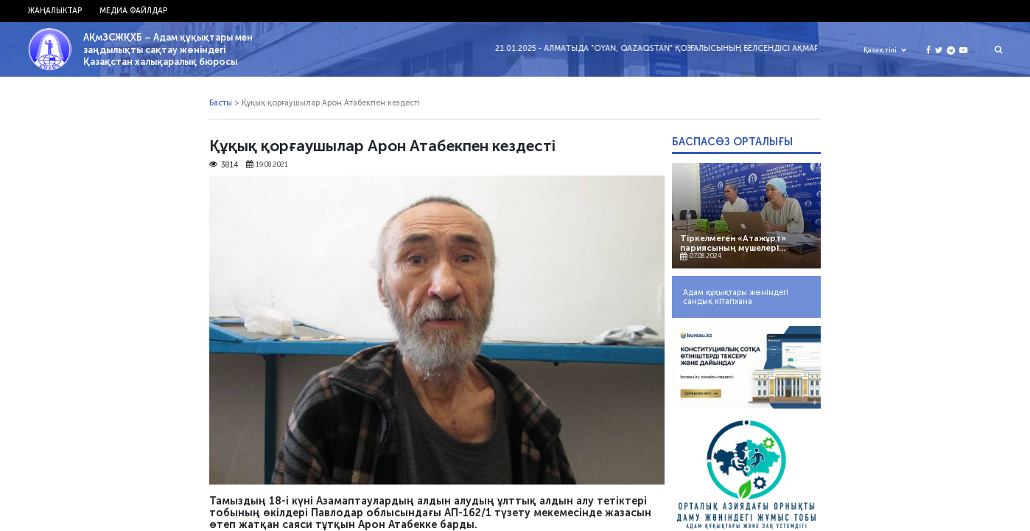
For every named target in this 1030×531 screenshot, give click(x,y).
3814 (223, 165)
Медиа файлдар (133, 10)
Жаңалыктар (55, 10)
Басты (220, 103)
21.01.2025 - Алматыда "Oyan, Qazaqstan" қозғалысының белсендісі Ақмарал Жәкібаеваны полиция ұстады (737, 48)
